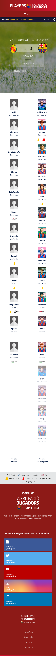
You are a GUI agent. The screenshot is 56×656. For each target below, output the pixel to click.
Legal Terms (29, 632)
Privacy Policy (29, 637)
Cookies (29, 642)
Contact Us (29, 647)
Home (4, 19)
